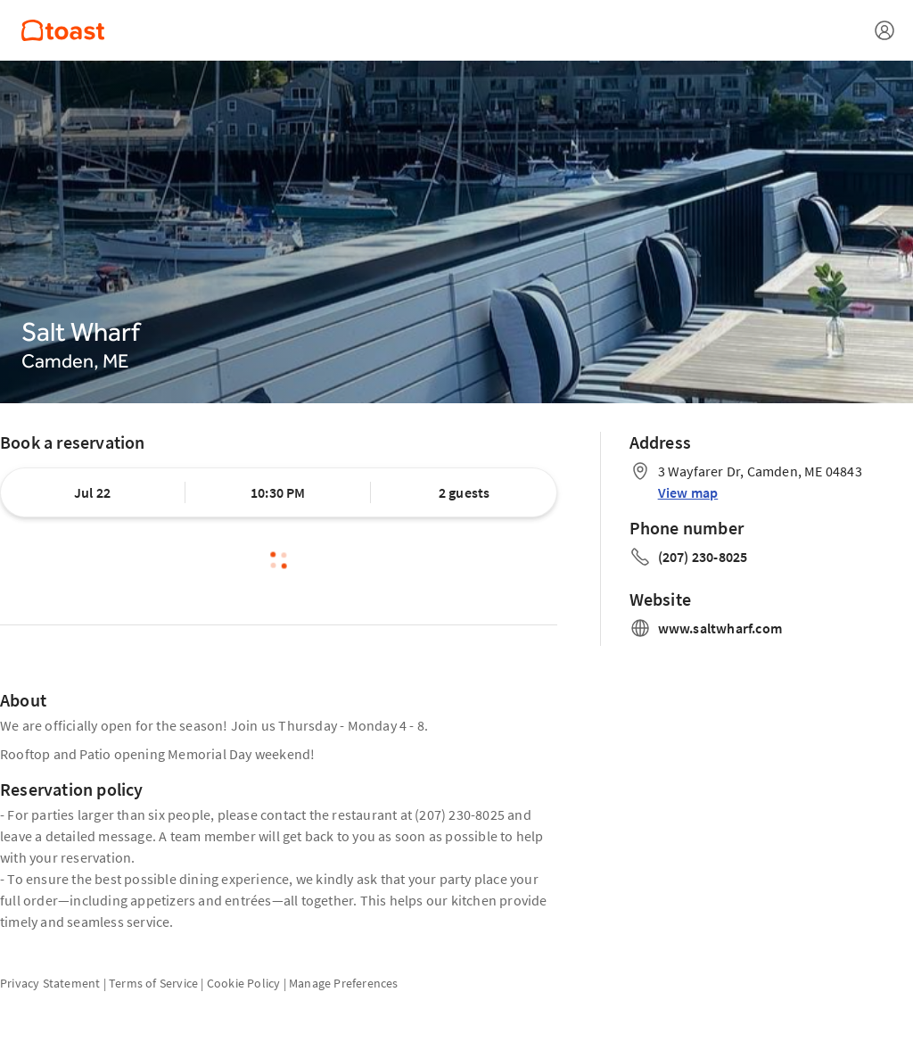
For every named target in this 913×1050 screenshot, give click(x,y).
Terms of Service (153, 983)
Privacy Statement (50, 983)
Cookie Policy (244, 983)
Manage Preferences (344, 983)
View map (688, 492)
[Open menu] (884, 30)
